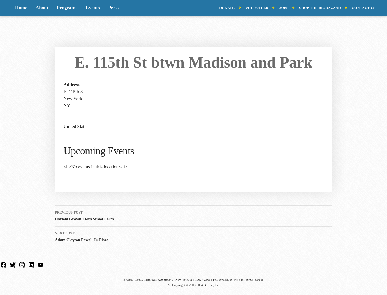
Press (114, 7)
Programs (67, 7)
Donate (227, 8)
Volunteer (257, 8)
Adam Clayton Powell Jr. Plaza (193, 236)
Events (93, 7)
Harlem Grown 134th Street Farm (193, 215)
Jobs (284, 8)
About (42, 7)
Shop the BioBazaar (320, 8)
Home (21, 7)
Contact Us (363, 8)
